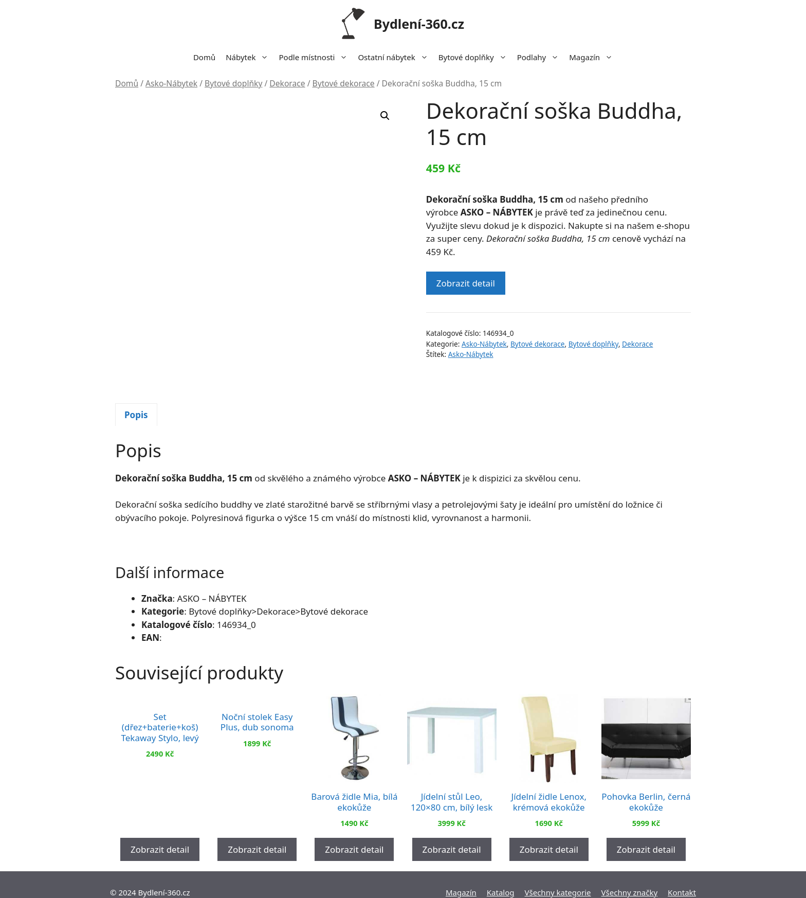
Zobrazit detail (465, 283)
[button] (385, 115)
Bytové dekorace (344, 83)
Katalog (501, 877)
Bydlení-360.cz (419, 23)
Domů (204, 57)
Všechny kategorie (558, 877)
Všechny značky (629, 877)
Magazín (593, 57)
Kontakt (682, 877)
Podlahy (540, 57)
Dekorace (287, 83)
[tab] (136, 389)
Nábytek (249, 57)
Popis (136, 388)
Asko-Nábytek (171, 83)
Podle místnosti (316, 57)
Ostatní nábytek (395, 57)
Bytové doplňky (475, 57)
